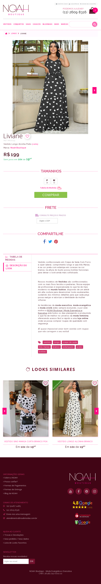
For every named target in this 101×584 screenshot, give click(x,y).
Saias (28, 24)
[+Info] (35, 144)
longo (57, 342)
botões (42, 352)
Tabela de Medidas (50, 188)
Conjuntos (18, 24)
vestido (47, 342)
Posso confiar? (10, 481)
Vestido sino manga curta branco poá (25, 441)
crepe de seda (70, 342)
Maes (56, 24)
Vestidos (7, 24)
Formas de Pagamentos (14, 485)
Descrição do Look (16, 267)
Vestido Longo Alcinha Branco (75, 441)
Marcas (64, 24)
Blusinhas (47, 24)
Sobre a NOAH (10, 477)
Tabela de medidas (13, 258)
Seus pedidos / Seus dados (16, 539)
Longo (14, 33)
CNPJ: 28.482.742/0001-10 (50, 573)
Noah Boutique (18, 148)
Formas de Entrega (12, 489)
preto (79, 347)
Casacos (37, 24)
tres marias (44, 347)
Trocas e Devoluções (13, 535)
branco (56, 347)
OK (32, 561)
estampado (68, 347)
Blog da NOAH (10, 493)
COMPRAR (50, 194)
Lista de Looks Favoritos (15, 543)
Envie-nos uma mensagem (18, 514)
